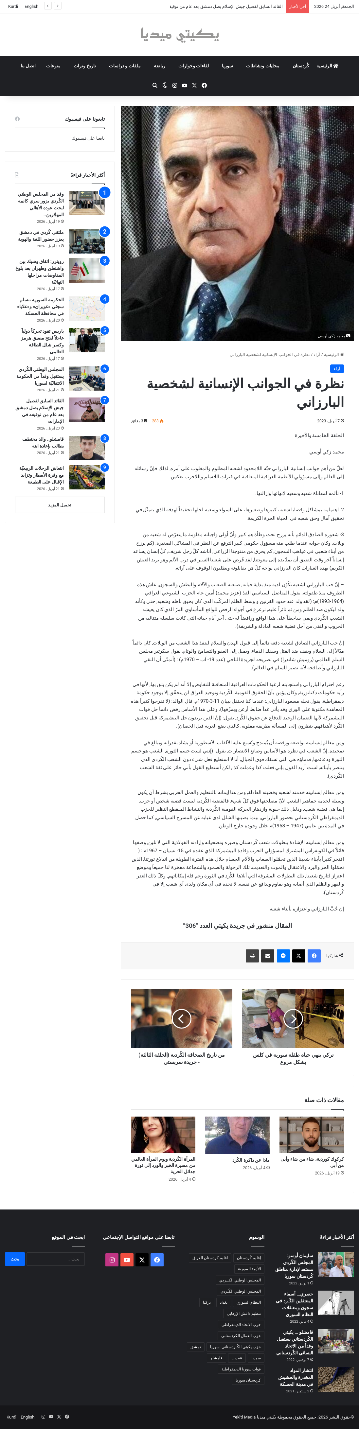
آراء (317, 354)
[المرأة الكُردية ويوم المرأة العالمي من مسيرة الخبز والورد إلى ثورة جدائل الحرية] (163, 1135)
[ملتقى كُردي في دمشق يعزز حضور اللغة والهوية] (87, 241)
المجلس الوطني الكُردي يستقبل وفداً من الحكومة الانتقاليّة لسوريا (39, 376)
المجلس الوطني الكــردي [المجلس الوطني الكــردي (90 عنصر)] (240, 1280)
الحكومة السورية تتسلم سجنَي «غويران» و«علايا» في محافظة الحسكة (40, 306)
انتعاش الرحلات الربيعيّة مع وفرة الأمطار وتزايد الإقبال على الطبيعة (41, 475)
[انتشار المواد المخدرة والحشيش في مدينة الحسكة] (336, 1379)
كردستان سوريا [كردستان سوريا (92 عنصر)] (248, 1380)
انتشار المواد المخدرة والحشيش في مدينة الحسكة (295, 1377)
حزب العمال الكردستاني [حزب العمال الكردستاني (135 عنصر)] (241, 1335)
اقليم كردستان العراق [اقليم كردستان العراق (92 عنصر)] (210, 1258)
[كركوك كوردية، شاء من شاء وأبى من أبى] (311, 1135)
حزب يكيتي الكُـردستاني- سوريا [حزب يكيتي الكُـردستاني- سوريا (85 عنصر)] (235, 1347)
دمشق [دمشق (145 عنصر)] (195, 1347)
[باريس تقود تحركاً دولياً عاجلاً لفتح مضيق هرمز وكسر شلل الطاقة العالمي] (87, 340)
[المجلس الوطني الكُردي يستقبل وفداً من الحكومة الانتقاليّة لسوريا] (87, 378)
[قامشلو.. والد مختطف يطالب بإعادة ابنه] (87, 448)
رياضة (159, 65)
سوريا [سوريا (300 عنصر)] (256, 1358)
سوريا (227, 65)
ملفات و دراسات (125, 65)
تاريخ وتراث (85, 65)
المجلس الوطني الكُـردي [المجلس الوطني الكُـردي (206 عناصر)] (241, 1291)
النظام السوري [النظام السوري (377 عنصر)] (249, 1302)
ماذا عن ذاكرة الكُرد (250, 1160)
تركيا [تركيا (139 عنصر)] (207, 1302)
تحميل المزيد (59, 505)
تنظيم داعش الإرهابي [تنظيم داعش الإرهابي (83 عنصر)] (244, 1313)
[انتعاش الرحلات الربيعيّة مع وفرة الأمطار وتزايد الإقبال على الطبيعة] (87, 477)
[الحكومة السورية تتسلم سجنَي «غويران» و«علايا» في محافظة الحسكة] (87, 308)
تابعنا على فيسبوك (88, 138)
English (31, 6)
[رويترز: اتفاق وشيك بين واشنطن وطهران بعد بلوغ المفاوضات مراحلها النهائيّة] (87, 270)
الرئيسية (327, 65)
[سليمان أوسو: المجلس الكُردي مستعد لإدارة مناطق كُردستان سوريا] (336, 1264)
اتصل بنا (28, 65)
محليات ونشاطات (262, 65)
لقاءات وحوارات (193, 65)
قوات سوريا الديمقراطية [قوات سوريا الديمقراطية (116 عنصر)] (241, 1369)
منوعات (53, 65)
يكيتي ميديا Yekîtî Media (254, 1417)
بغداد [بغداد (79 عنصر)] (223, 1302)
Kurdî (13, 6)
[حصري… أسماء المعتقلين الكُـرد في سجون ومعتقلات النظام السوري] (336, 1303)
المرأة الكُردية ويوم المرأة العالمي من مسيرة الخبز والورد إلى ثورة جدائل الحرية (163, 1165)
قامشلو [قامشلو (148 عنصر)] (216, 1358)
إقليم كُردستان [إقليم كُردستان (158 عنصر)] (249, 1258)
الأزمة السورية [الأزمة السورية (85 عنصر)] (249, 1269)
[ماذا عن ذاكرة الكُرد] (237, 1135)
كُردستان (301, 65)
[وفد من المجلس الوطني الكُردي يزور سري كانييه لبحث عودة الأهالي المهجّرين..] (87, 203)
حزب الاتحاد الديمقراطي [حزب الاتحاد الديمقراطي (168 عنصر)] (241, 1324)
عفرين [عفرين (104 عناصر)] (237, 1358)
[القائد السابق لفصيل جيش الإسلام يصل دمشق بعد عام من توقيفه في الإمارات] (87, 409)
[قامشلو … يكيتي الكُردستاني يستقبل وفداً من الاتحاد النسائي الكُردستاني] (336, 1341)
